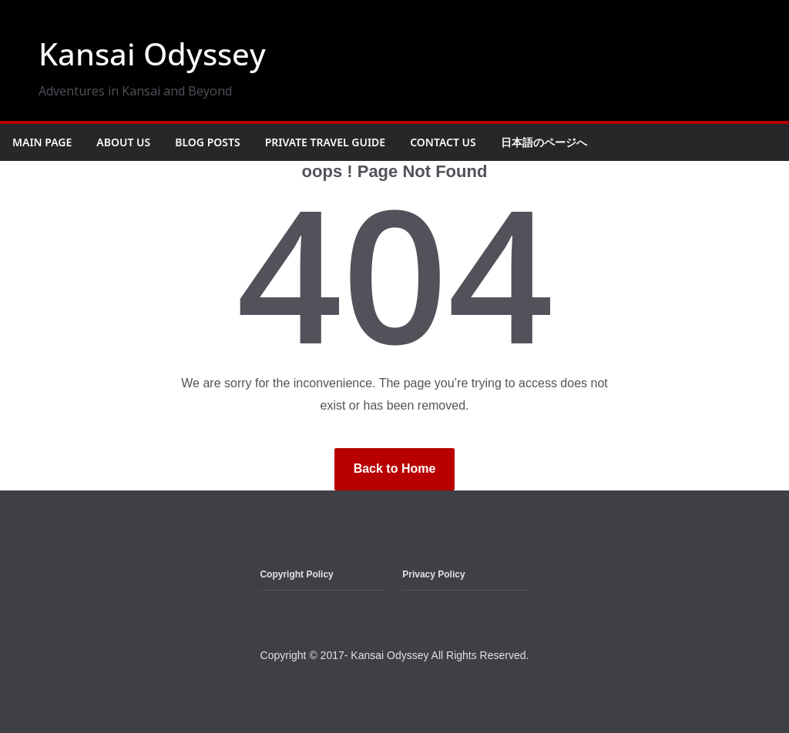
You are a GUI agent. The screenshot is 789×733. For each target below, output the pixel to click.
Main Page (42, 142)
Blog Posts (207, 142)
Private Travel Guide (325, 142)
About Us (123, 142)
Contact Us (443, 142)
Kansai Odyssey (152, 53)
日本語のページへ (544, 142)
